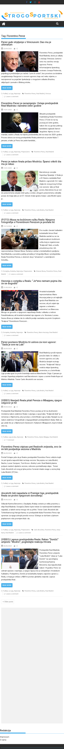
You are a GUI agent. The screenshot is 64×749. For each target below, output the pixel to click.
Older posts (8, 602)
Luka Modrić (40, 210)
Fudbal (5, 93)
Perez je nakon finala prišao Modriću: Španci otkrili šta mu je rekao (31, 162)
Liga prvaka (12, 437)
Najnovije (17, 93)
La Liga (10, 93)
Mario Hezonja (44, 332)
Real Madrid (40, 93)
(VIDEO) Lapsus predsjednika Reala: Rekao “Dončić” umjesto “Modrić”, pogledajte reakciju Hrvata (29, 540)
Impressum (4, 737)
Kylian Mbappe (44, 437)
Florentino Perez (30, 93)
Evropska (6, 271)
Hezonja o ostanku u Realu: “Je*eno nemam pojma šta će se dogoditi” (31, 282)
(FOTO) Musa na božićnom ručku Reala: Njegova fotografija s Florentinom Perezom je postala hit (28, 221)
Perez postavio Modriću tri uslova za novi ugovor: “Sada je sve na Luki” (28, 343)
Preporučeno (25, 152)
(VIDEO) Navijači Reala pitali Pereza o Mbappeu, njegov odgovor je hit (31, 401)
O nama (3, 740)
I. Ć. (17, 49)
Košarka (13, 271)
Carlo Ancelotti (39, 530)
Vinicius (48, 93)
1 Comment (10, 440)
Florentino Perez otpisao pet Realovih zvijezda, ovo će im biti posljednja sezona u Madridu (31, 448)
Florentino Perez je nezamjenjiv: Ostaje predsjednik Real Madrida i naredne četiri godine (29, 104)
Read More (6, 88)
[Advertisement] (32, 626)
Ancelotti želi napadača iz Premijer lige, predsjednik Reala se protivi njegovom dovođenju (29, 494)
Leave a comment (12, 96)
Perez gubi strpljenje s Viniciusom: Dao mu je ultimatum (26, 43)
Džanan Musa (40, 271)
